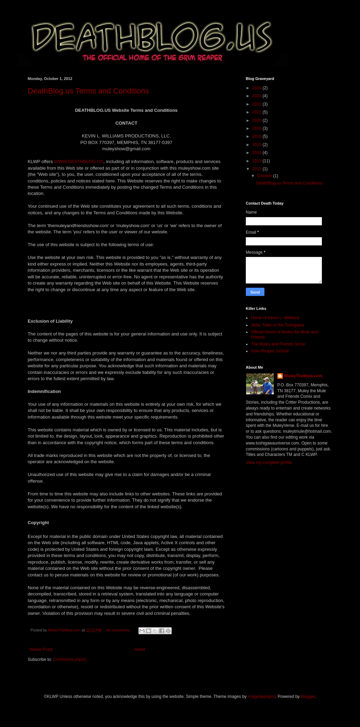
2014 (257, 152)
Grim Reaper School (270, 351)
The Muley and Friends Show (278, 344)
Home (139, 649)
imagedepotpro (262, 696)
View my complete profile (269, 462)
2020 (257, 120)
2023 (257, 95)
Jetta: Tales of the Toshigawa (277, 325)
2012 (257, 169)
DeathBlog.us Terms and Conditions (88, 91)
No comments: (119, 630)
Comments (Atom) (70, 659)
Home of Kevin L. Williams (275, 317)
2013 (257, 161)
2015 (257, 144)
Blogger (308, 696)
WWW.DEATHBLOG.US (79, 161)
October (265, 175)
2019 (257, 128)
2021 (257, 112)
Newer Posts (41, 649)
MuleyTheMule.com (303, 376)
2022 (257, 104)
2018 (257, 136)
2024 (257, 88)
